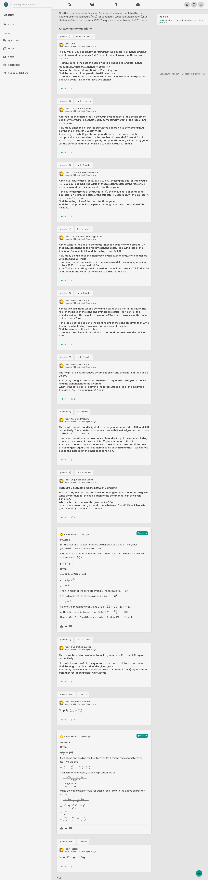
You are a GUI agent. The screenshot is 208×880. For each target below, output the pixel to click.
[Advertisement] (182, 47)
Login (161, 20)
